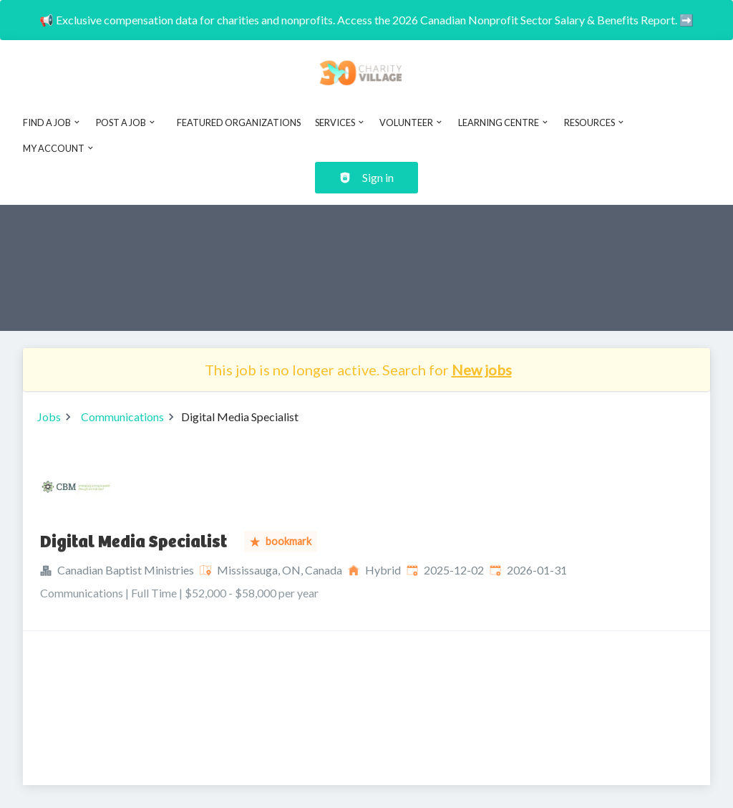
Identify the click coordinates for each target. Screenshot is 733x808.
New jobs (482, 369)
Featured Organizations (239, 122)
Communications (122, 416)
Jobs (49, 416)
